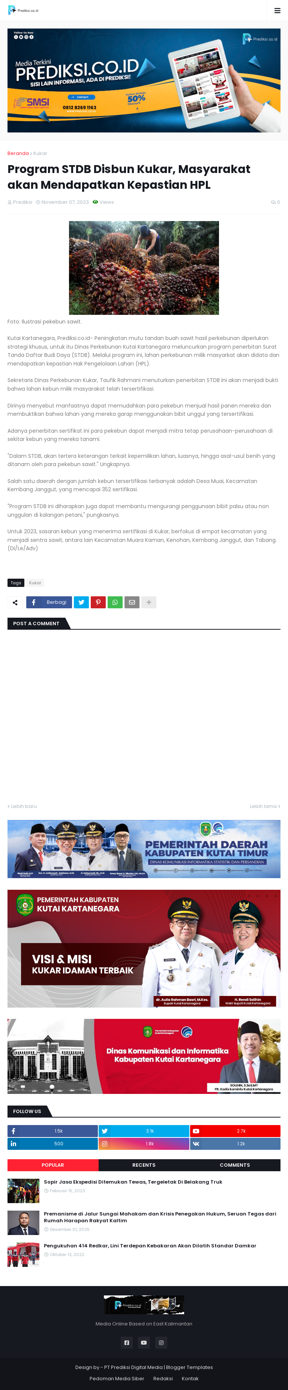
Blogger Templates (189, 1367)
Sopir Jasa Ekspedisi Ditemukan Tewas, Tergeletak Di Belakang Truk (133, 1182)
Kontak (190, 1378)
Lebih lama (263, 806)
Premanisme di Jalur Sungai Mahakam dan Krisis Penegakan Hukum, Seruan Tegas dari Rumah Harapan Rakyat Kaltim (160, 1217)
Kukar (40, 153)
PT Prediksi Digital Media (133, 1367)
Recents (144, 1165)
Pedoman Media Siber (117, 1378)
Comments (235, 1165)
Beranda (18, 153)
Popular (53, 1165)
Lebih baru (24, 806)
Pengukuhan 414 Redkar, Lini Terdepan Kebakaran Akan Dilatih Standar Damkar (150, 1246)
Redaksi (163, 1378)
